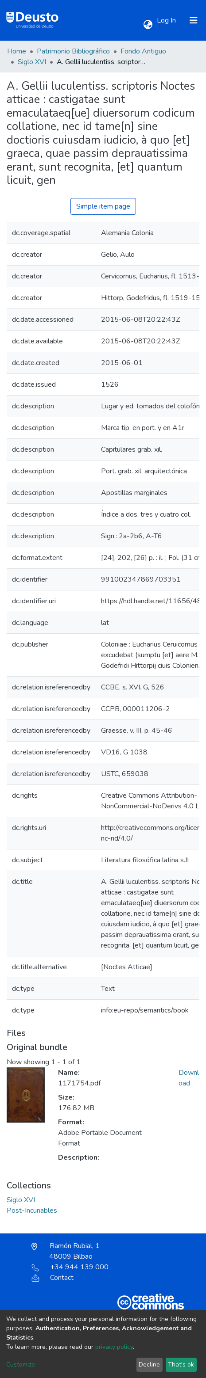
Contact (52, 1278)
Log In (167, 20)
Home (16, 51)
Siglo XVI (32, 62)
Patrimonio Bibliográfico (73, 51)
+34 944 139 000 (70, 1267)
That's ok (181, 1364)
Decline (149, 1364)
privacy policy (114, 1347)
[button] (147, 24)
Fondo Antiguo (143, 51)
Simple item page (103, 206)
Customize (20, 1364)
